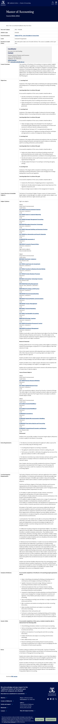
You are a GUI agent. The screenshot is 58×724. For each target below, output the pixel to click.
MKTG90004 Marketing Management (28, 284)
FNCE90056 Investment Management (28, 328)
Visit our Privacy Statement (9, 722)
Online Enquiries (12, 60)
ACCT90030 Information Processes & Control (30, 323)
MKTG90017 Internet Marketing (27, 308)
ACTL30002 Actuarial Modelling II (27, 408)
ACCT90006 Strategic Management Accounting (31, 219)
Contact (3, 711)
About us (3, 697)
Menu (56, 3)
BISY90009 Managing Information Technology (31, 224)
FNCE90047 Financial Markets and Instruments (31, 298)
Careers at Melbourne (6, 701)
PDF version (14, 676)
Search (52, 3)
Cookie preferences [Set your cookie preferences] (50, 719)
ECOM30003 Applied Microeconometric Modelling (32, 418)
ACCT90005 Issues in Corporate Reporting (30, 214)
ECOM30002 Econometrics (26, 413)
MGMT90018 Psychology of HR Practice (29, 288)
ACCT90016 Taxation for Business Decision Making (32, 269)
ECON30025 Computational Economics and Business (32, 428)
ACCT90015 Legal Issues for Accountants (29, 264)
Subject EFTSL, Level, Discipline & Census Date (27, 35)
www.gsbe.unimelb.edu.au (17, 62)
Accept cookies (39, 719)
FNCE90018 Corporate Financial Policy (29, 244)
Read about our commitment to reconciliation (13, 693)
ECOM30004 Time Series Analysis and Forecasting (32, 423)
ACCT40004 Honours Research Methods (29, 380)
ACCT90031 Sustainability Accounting (29, 313)
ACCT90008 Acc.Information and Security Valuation (32, 234)
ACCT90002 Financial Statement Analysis (30, 209)
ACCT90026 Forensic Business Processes (29, 274)
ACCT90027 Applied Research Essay (28, 385)
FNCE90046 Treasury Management (28, 303)
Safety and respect (6, 704)
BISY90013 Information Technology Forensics (31, 279)
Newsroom (3, 707)
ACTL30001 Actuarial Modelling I (27, 403)
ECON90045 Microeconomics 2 (27, 239)
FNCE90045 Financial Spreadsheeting (29, 293)
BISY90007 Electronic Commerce (27, 259)
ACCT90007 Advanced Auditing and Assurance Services (33, 229)
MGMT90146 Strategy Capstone (27, 318)
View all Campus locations (26, 710)
